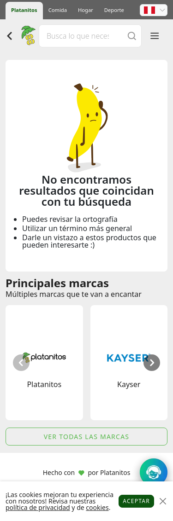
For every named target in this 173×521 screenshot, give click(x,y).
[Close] (162, 501)
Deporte (114, 9)
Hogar (85, 9)
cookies (97, 507)
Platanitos (24, 9)
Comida (57, 9)
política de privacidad (38, 507)
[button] (153, 10)
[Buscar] (132, 36)
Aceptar (136, 501)
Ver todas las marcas (87, 436)
